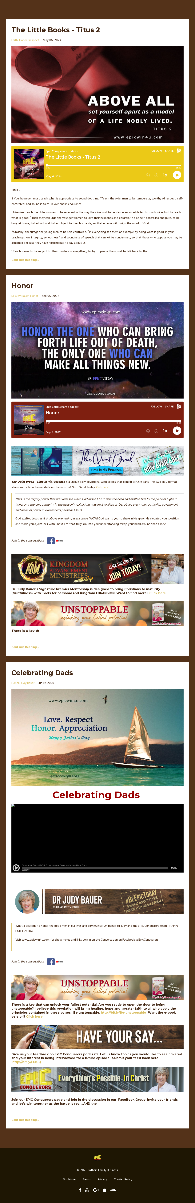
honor (23, 40)
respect (34, 40)
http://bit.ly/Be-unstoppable (123, 1012)
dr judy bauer (20, 296)
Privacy (102, 1180)
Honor (23, 285)
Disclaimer (69, 1180)
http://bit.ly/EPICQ (26, 1062)
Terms (87, 1180)
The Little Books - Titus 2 (60, 29)
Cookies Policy (123, 1180)
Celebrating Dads (45, 672)
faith (14, 40)
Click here (102, 487)
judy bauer (27, 683)
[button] (97, 190)
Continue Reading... (25, 260)
